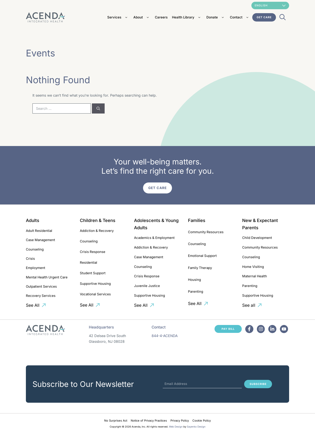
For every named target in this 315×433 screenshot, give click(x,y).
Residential (88, 262)
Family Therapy (200, 268)
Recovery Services (40, 296)
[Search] (98, 108)
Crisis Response (92, 252)
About (141, 17)
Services (118, 17)
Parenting (195, 291)
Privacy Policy (179, 420)
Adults (32, 220)
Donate (216, 17)
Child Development (257, 238)
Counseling (35, 249)
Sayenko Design (196, 426)
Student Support (93, 273)
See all (248, 305)
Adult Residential (39, 231)
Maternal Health (254, 276)
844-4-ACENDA (165, 336)
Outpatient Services (41, 286)
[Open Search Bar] (282, 18)
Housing (194, 280)
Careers (161, 17)
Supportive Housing (95, 283)
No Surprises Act (115, 420)
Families (196, 220)
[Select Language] (270, 5)
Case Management (40, 240)
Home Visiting (253, 267)
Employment (35, 268)
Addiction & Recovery (97, 231)
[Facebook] (249, 329)
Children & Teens (97, 220)
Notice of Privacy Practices (149, 420)
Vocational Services (95, 294)
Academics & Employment (154, 238)
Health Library (187, 17)
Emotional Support (202, 256)
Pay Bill (228, 328)
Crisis (30, 258)
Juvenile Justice (147, 286)
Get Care (264, 17)
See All (32, 305)
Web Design (176, 426)
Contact (240, 17)
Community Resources (206, 232)
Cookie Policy (201, 420)
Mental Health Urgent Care (47, 277)
